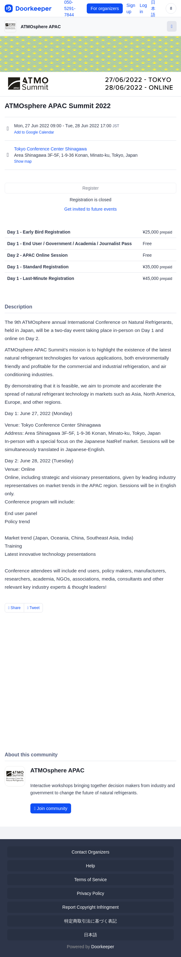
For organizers (104, 8)
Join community (50, 808)
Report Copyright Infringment (90, 907)
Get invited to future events (90, 209)
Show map (23, 161)
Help (90, 865)
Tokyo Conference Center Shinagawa (51, 148)
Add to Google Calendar (34, 132)
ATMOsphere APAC (41, 26)
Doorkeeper (102, 946)
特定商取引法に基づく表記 (90, 920)
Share (14, 608)
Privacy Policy (90, 893)
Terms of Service (90, 879)
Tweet (33, 608)
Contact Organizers (91, 851)
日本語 (90, 934)
